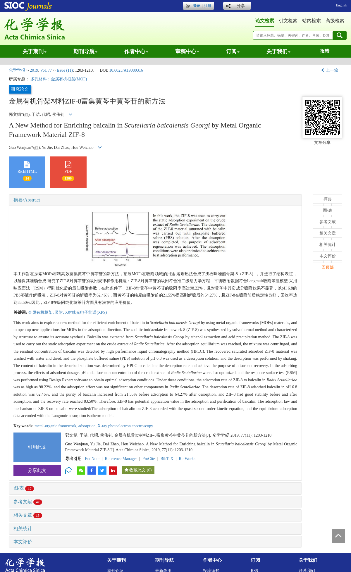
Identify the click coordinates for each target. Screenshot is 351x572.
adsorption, (88, 426)
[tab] (155, 200)
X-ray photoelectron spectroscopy (125, 426)
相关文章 (27, 515)
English (341, 5)
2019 (34, 70)
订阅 (233, 51)
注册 (207, 6)
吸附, (60, 312)
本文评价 (22, 541)
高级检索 (335, 20)
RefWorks (187, 458)
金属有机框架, (41, 312)
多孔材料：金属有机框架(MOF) (58, 79)
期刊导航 (85, 51)
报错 (324, 51)
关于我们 (278, 51)
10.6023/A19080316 (126, 70)
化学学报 (17, 70)
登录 (196, 6)
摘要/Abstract (26, 199)
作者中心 (136, 51)
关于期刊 (35, 51)
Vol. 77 (46, 70)
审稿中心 (187, 51)
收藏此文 (137, 470)
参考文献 (27, 501)
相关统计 (22, 528)
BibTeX (167, 458)
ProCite (148, 458)
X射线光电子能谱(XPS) (86, 312)
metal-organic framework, (56, 426)
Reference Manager (121, 458)
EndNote (92, 458)
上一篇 (329, 70)
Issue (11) (65, 70)
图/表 (23, 487)
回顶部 (327, 267)
